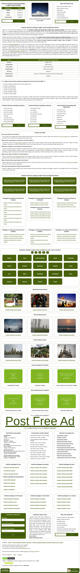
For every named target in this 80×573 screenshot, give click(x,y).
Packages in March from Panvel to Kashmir (67, 234)
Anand (70, 265)
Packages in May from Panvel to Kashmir (66, 238)
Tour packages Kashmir (9, 470)
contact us (21, 546)
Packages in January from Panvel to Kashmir (40, 243)
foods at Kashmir (17, 156)
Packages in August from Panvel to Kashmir (14, 238)
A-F (36, 252)
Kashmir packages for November (38, 502)
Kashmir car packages (9, 489)
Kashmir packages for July (10, 502)
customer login (24, 548)
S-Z (47, 252)
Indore (70, 273)
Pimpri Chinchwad (40, 258)
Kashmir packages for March (64, 498)
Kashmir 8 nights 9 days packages (38, 483)
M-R (43, 252)
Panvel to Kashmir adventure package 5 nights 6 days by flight (48, 542)
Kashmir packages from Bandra (40, 335)
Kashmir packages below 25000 (64, 477)
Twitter (14, 554)
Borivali (9, 258)
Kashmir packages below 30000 (64, 480)
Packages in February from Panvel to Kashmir (14, 234)
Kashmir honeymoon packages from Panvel (67, 202)
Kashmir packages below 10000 (64, 467)
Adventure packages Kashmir (11, 473)
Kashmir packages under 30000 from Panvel (40, 217)
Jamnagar (9, 281)
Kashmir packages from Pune (40, 309)
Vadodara (55, 265)
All (32, 252)
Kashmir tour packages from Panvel (65, 204)
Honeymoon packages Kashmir (11, 467)
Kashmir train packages (9, 483)
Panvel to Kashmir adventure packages (21, 542)
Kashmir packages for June (63, 508)
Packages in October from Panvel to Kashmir (40, 234)
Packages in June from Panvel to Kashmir (66, 240)
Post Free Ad (40, 421)
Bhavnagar (40, 265)
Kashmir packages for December (38, 505)
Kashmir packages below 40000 (64, 486)
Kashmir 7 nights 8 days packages (38, 480)
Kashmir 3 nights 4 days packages (38, 467)
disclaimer (26, 551)
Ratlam (55, 281)
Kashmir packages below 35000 (64, 483)
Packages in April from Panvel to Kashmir (66, 236)
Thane (24, 258)
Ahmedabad (40, 273)
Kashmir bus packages (9, 486)
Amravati (40, 281)
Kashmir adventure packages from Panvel (66, 206)
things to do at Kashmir (44, 148)
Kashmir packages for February (11, 498)
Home (9, 542)
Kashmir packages (13, 44)
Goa (9, 273)
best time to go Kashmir (72, 162)
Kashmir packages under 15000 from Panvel (40, 211)
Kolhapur (24, 265)
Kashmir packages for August (11, 505)
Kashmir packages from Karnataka (40, 360)
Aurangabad (71, 258)
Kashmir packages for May (63, 505)
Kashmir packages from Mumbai (13, 309)
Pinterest (20, 554)
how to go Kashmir (63, 136)
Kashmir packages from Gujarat (13, 360)
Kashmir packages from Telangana (66, 360)
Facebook (9, 554)
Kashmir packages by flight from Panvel (39, 202)
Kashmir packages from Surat (66, 309)
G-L (39, 252)
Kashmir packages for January (37, 508)
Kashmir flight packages (10, 479)
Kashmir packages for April (63, 502)
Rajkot (24, 273)
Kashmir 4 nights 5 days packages (38, 470)
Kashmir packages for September (12, 508)
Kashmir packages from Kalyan (13, 335)
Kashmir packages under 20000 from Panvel (40, 213)
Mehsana (24, 281)
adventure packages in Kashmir (17, 50)
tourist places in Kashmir (21, 142)
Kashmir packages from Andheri (66, 335)
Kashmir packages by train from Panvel (39, 204)
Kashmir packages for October (37, 498)
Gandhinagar (55, 273)
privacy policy (34, 551)
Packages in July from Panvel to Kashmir (13, 236)
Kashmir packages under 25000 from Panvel (40, 215)
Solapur (9, 265)
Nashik (55, 258)
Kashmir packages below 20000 (64, 473)
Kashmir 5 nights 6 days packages (38, 473)
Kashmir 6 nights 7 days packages (38, 477)
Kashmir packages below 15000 (64, 470)
